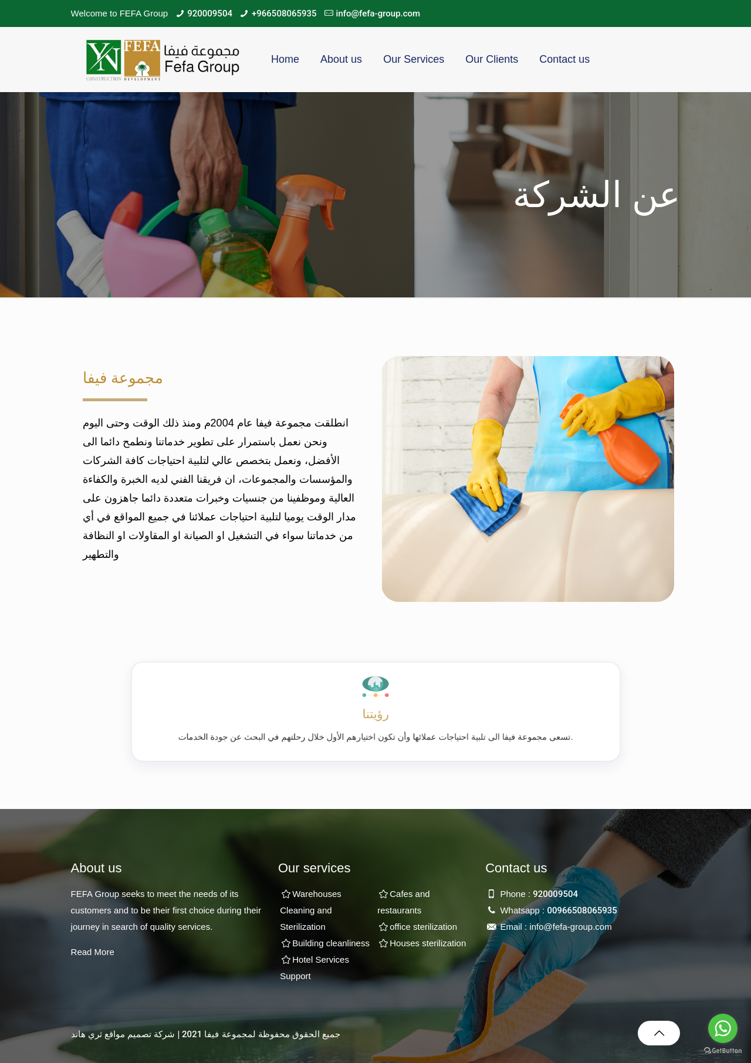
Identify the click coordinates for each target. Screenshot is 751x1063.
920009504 (209, 13)
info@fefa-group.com (378, 13)
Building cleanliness (331, 943)
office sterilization (423, 927)
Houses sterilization (428, 943)
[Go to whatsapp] (723, 1028)
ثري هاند (86, 1034)
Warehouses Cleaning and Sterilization (310, 910)
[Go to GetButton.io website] (723, 1051)
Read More (92, 952)
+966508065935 (284, 13)
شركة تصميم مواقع (139, 1034)
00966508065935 (582, 910)
